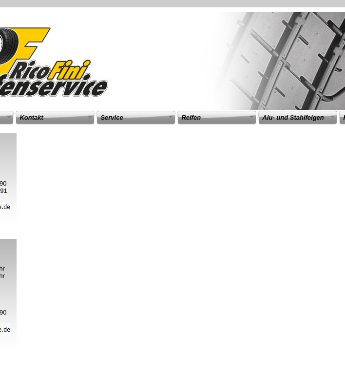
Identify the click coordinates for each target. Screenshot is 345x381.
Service (111, 117)
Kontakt (31, 117)
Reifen (191, 117)
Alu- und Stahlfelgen (293, 117)
